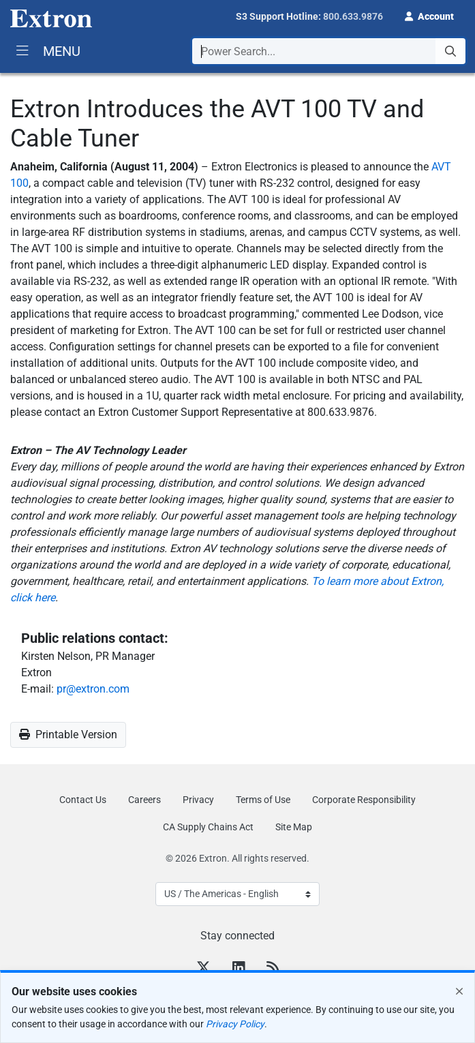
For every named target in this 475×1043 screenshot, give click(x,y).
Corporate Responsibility (364, 799)
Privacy (198, 799)
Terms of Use (263, 799)
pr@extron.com (93, 688)
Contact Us (82, 799)
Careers (144, 799)
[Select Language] (237, 894)
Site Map (293, 826)
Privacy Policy (235, 1023)
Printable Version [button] (68, 734)
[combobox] (328, 51)
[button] (429, 15)
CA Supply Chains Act (208, 826)
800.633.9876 (353, 16)
